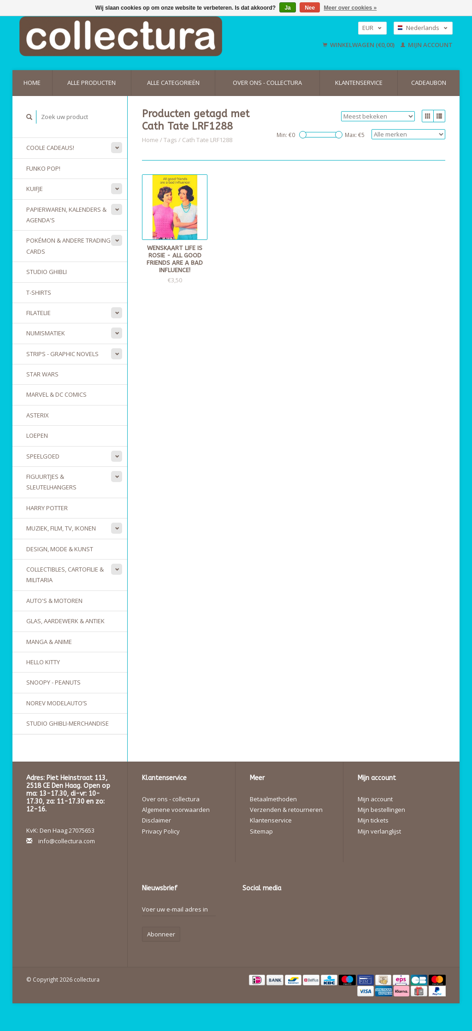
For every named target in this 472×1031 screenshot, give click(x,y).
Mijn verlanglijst (379, 831)
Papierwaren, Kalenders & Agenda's (66, 214)
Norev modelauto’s (56, 703)
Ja (287, 8)
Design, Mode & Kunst (59, 549)
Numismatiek (45, 333)
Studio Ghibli (46, 272)
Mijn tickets (373, 820)
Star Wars (42, 374)
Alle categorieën (173, 82)
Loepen (37, 435)
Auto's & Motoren (54, 600)
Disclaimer (156, 820)
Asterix (37, 415)
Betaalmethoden (273, 799)
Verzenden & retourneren (286, 809)
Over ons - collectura (267, 82)
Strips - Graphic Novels (62, 354)
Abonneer (161, 934)
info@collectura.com (66, 841)
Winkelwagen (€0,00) (359, 45)
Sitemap (261, 831)
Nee (310, 8)
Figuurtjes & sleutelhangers (51, 481)
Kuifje (34, 189)
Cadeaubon (428, 82)
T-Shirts (38, 292)
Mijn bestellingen (381, 809)
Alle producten (91, 82)
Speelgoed (42, 456)
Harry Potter (47, 508)
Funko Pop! (43, 168)
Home (32, 82)
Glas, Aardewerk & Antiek (65, 621)
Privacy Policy (161, 831)
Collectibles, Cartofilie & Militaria (65, 574)
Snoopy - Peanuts (53, 682)
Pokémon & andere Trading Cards (68, 245)
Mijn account (427, 45)
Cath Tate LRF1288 (207, 140)
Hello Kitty (43, 662)
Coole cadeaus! (50, 147)
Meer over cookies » (350, 8)
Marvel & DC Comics (56, 394)
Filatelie (38, 313)
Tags (170, 140)
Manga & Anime (49, 642)
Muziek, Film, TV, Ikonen (61, 528)
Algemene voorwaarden (176, 809)
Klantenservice (359, 82)
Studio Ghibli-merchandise (67, 723)
